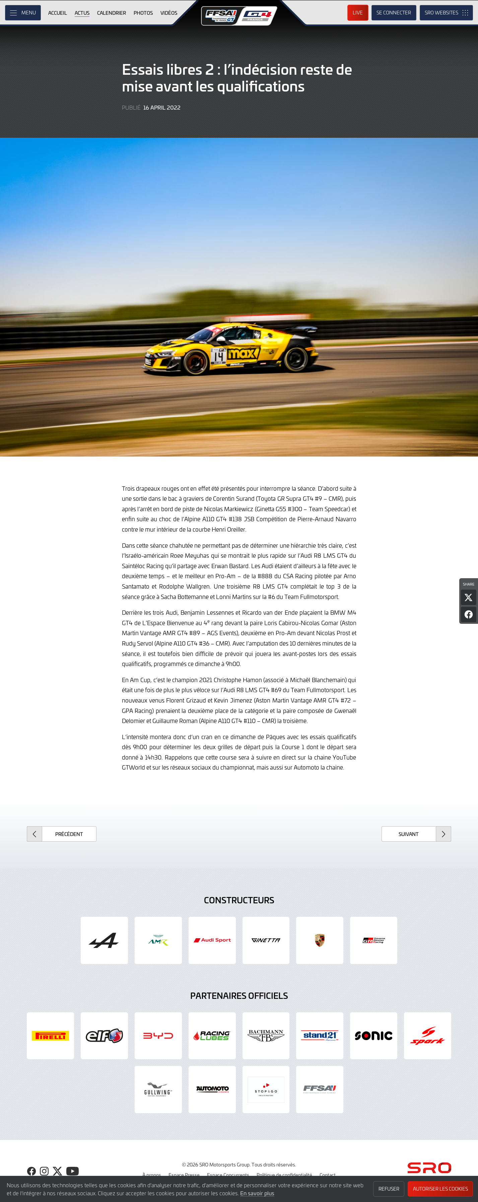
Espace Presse (184, 1174)
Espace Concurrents (228, 1174)
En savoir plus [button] (257, 1193)
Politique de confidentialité (284, 1174)
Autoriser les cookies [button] (440, 1189)
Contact (328, 1174)
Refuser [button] (389, 1189)
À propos (151, 1174)
